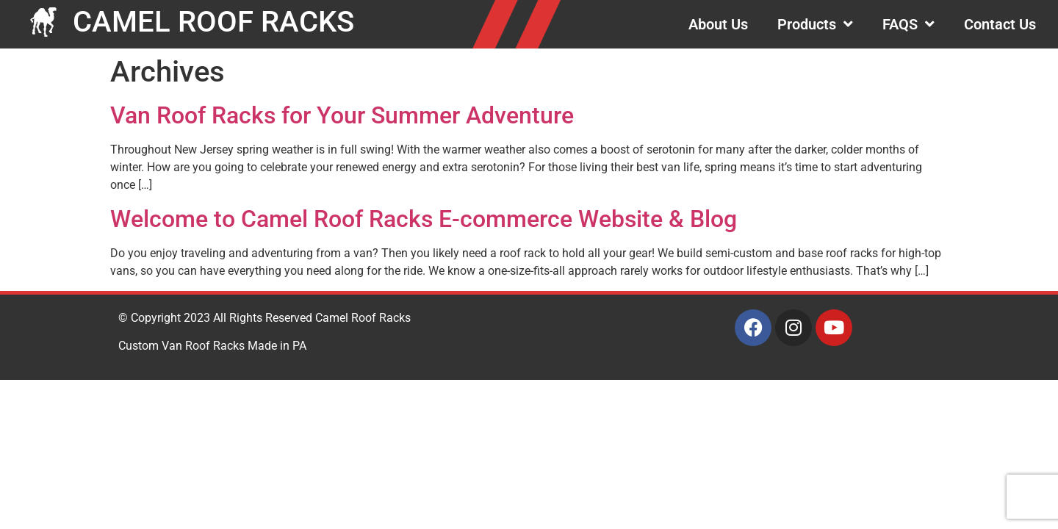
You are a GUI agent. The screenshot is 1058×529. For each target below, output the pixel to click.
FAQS (908, 24)
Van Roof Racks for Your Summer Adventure (342, 115)
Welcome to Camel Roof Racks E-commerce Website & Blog (423, 219)
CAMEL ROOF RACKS (213, 21)
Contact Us (1000, 24)
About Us (718, 24)
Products (815, 24)
